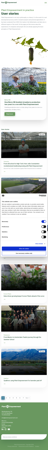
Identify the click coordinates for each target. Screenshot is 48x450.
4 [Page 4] (13, 398)
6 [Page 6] (19, 398)
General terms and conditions (26, 446)
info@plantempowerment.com (10, 417)
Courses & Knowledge (7, 422)
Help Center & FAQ (6, 425)
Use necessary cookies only (24, 253)
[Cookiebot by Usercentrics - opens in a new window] (39, 196)
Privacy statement (12, 446)
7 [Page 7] (23, 398)
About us (4, 420)
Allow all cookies (24, 248)
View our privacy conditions (10, 437)
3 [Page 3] (9, 398)
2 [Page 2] (6, 398)
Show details (39, 243)
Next (27, 398)
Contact (4, 427)
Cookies (37, 446)
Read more (9, 114)
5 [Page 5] (16, 398)
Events (3, 424)
